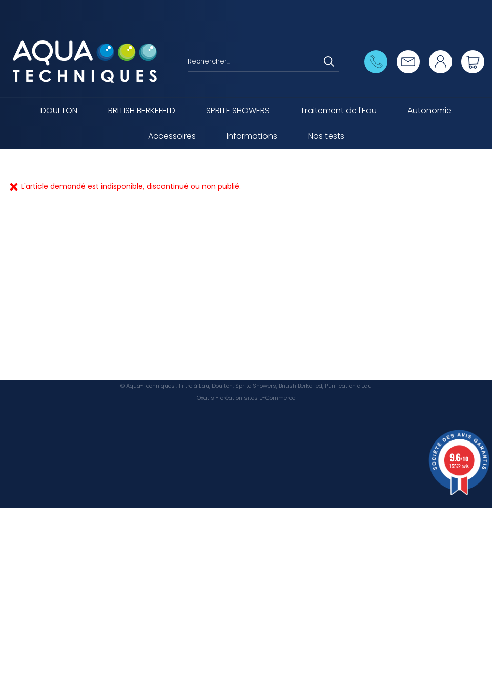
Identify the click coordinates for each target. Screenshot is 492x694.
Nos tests (326, 136)
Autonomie (429, 110)
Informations (252, 136)
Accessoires (172, 136)
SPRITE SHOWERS (238, 110)
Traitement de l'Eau (338, 110)
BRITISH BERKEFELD (141, 110)
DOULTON (58, 110)
